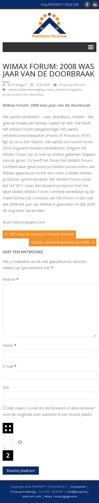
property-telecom (15, 94)
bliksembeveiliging (31, 89)
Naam (9, 345)
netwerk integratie (68, 89)
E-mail (9, 366)
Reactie (10, 279)
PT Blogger (19, 85)
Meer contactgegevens (61, 496)
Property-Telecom (72, 85)
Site (6, 387)
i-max (50, 89)
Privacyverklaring (23, 492)
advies (12, 89)
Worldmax (36, 94)
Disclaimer (78, 487)
